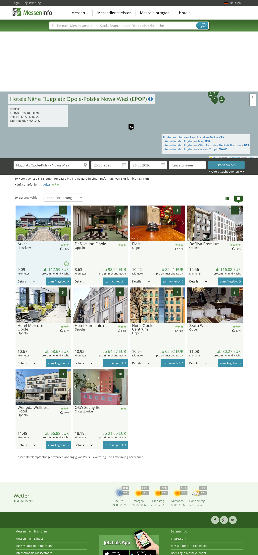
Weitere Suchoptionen (224, 171)
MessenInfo (32, 12)
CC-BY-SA (253, 157)
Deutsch (237, 3)
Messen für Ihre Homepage (189, 546)
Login (16, 3)
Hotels (184, 12)
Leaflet (213, 157)
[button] (208, 92)
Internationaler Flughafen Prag (186, 141)
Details (26, 281)
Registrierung (32, 3)
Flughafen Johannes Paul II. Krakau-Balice (193, 137)
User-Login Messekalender (188, 553)
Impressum (178, 538)
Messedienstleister (114, 12)
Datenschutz (179, 531)
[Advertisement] (129, 62)
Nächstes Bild (68, 223)
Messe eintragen (155, 12)
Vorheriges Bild (18, 223)
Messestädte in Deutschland (35, 546)
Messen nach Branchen (31, 531)
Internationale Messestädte (34, 553)
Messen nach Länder (29, 538)
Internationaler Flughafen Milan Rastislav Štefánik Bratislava (206, 145)
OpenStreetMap (234, 157)
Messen (79, 12)
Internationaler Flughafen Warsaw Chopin (195, 149)
